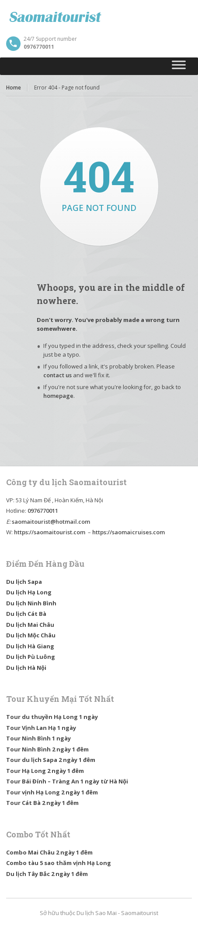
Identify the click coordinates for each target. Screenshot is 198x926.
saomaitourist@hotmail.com (51, 522)
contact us (57, 375)
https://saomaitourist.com (49, 532)
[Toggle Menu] (179, 66)
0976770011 (43, 511)
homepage (58, 396)
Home (13, 87)
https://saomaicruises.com (128, 532)
